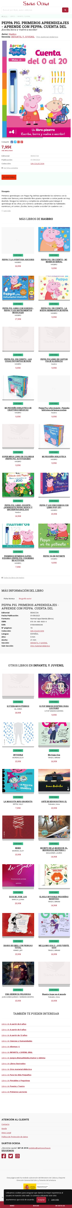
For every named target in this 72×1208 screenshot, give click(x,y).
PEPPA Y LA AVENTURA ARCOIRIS (18, 259)
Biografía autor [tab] (25, 598)
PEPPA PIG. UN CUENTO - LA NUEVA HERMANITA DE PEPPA (54, 309)
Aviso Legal (6, 1132)
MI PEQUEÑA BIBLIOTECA (54, 456)
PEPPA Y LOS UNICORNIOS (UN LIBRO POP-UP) (54, 506)
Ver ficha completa (10, 168)
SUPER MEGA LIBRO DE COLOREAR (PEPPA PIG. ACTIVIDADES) (18, 457)
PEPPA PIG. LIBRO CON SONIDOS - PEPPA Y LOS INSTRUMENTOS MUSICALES (18, 310)
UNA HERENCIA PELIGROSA (18, 994)
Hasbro (12, 34)
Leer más (55, 1199)
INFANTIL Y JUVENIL (23, 36)
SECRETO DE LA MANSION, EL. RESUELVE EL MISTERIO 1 (54, 849)
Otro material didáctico (47, 36)
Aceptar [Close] (41, 1199)
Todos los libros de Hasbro (13, 577)
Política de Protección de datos (15, 1136)
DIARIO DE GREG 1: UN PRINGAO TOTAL (18, 946)
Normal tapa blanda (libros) (42, 618)
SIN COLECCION (37, 163)
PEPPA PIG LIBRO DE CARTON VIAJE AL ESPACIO (54, 360)
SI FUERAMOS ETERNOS (18, 706)
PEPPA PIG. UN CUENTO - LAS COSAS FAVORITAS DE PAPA (18, 360)
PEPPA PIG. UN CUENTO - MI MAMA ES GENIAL (54, 260)
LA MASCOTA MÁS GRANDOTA (18, 801)
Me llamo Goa (54, 755)
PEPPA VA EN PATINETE (54, 556)
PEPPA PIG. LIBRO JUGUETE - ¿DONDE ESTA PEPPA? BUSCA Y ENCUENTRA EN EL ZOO (18, 507)
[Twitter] (10, 1156)
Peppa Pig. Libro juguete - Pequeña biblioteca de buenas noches (54, 409)
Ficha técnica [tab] (9, 598)
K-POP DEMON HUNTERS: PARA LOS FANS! (54, 707)
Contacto (5, 1124)
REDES (18, 848)
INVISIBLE (18, 755)
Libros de (14, 1024)
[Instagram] (17, 1156)
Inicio (4, 16)
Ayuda (4, 1128)
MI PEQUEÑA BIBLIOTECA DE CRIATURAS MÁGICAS (18, 409)
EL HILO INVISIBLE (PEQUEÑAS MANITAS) (53, 898)
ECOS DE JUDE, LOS (18, 897)
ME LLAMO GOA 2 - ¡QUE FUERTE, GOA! (54, 946)
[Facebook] (4, 1156)
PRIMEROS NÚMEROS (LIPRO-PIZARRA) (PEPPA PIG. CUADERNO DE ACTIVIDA (18, 558)
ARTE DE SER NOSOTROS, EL (54, 801)
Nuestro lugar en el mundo (54, 994)
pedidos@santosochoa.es (40, 1148)
